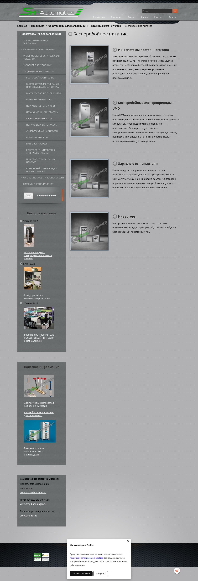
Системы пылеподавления (38, 184)
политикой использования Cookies (86, 558)
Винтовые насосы (36, 143)
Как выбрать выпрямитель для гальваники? (39, 414)
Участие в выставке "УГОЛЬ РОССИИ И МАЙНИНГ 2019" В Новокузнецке (39, 337)
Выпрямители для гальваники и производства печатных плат (44, 85)
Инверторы (127, 216)
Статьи (144, 17)
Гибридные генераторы (39, 99)
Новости (158, 17)
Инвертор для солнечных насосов (40, 161)
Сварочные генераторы (39, 118)
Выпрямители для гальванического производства (34, 451)
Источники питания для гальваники (37, 42)
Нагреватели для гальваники (39, 49)
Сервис (131, 17)
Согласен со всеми (81, 573)
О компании (99, 17)
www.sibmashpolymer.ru (33, 492)
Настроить (101, 573)
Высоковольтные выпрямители (44, 93)
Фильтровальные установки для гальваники (41, 57)
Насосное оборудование (37, 65)
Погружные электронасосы (41, 124)
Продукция (116, 17)
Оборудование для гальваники (66, 25)
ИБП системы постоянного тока (143, 50)
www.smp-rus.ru (28, 515)
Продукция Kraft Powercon (105, 25)
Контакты (172, 17)
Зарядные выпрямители (138, 163)
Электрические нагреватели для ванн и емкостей (39, 404)
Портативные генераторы (40, 105)
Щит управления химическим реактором (37, 296)
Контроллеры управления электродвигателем (40, 151)
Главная (22, 25)
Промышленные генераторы (42, 112)
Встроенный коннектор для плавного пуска (41, 170)
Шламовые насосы (37, 137)
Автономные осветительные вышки (43, 177)
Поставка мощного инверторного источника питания (38, 255)
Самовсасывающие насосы (42, 131)
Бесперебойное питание (40, 77)
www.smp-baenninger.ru (33, 503)
